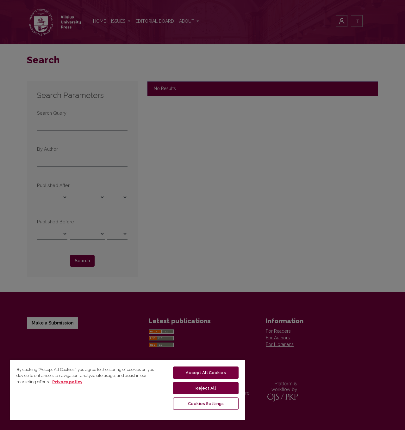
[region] (127, 389)
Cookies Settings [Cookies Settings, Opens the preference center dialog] (206, 403)
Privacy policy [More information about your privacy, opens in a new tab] (67, 381)
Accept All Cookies (206, 372)
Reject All (206, 388)
